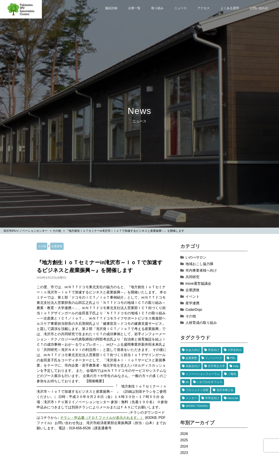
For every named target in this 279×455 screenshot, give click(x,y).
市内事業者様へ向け (201, 270)
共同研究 (192, 277)
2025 (184, 440)
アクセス (203, 8)
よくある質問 (230, 8)
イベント (192, 296)
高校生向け (193, 366)
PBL (233, 358)
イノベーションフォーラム (203, 374)
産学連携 (192, 303)
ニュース (180, 8)
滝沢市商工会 (224, 390)
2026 (184, 434)
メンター (191, 398)
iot (187, 382)
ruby (236, 366)
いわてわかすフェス (209, 382)
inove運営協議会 (198, 283)
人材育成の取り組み (201, 323)
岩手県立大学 (216, 366)
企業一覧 (134, 8)
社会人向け (193, 350)
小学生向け (235, 350)
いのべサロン (195, 257)
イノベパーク (213, 358)
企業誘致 (57, 246)
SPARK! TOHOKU (197, 406)
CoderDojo (193, 309)
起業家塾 (191, 358)
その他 (42, 246)
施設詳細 (111, 8)
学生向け (213, 350)
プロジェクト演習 (197, 390)
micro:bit (233, 398)
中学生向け (212, 398)
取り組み (157, 8)
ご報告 (232, 374)
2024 (184, 446)
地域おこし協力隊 (199, 264)
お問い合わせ (259, 8)
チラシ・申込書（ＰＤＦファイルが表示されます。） (102, 417)
